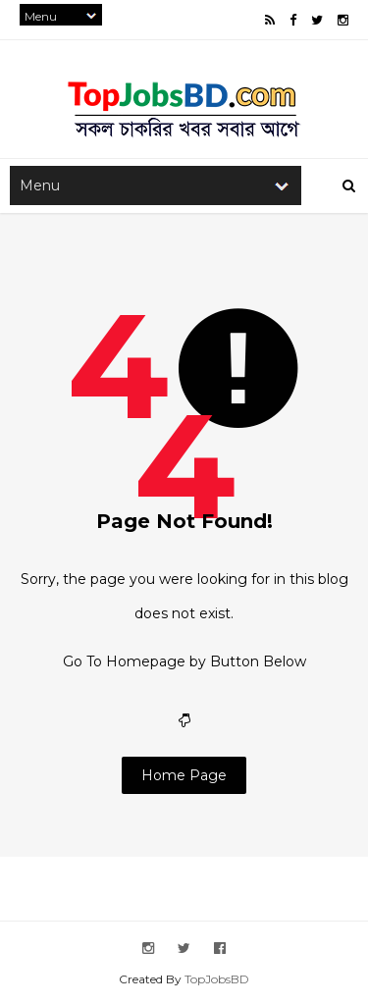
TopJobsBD (216, 979)
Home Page (184, 775)
